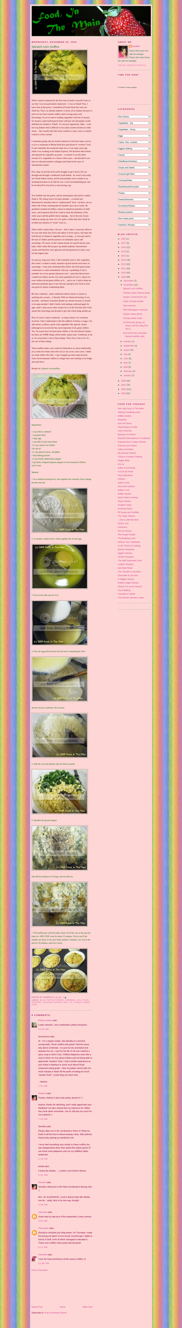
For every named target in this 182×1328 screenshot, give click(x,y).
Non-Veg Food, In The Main (131, 408)
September (129, 346)
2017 (123, 243)
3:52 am (43, 1221)
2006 (123, 389)
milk (66, 1002)
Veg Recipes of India (127, 427)
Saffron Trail (123, 490)
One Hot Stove (125, 423)
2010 (123, 272)
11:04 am (43, 1029)
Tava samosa (129, 305)
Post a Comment (39, 1270)
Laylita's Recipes (126, 564)
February (128, 371)
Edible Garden (124, 416)
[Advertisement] (46, 1288)
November (129, 285)
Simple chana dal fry (132, 314)
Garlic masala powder (133, 301)
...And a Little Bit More (128, 520)
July (126, 354)
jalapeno (37, 1002)
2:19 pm (43, 1159)
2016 (123, 247)
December (129, 280)
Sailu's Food (123, 482)
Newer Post (37, 1307)
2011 (123, 268)
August (127, 350)
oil (71, 1002)
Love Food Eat (125, 431)
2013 (123, 260)
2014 (123, 256)
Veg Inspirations (125, 475)
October (128, 341)
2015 (123, 251)
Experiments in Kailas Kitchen (132, 442)
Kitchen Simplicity (126, 549)
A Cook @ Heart (125, 471)
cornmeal (70, 1000)
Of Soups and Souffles (128, 512)
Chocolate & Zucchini (128, 575)
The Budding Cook (126, 538)
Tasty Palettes (124, 501)
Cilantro (121, 479)
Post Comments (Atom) (56, 1313)
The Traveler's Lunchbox (129, 571)
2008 (123, 381)
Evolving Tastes (125, 508)
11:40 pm (43, 1263)
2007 (123, 385)
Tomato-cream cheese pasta (136, 293)
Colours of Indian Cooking (130, 457)
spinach (78, 1002)
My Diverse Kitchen (127, 453)
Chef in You (123, 523)
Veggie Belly (124, 460)
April (125, 367)
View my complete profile (132, 65)
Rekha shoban (45, 1020)
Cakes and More (125, 449)
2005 (123, 393)
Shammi (42, 1093)
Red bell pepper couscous (135, 310)
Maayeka (122, 419)
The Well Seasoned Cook (130, 560)
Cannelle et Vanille (126, 594)
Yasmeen (42, 1254)
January (128, 375)
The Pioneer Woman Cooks (131, 597)
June (126, 358)
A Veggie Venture (126, 579)
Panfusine (122, 527)
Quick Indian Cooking (128, 497)
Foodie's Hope (124, 505)
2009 (123, 277)
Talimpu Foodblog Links (129, 412)
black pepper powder (52, 1000)
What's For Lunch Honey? (130, 586)
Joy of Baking (124, 590)
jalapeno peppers (52, 1002)
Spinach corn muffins (45, 46)
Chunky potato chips (132, 318)
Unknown (42, 1212)
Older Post (87, 1307)
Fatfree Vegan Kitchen (128, 583)
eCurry (121, 464)
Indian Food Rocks (126, 468)
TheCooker (43, 1228)
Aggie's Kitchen (125, 553)
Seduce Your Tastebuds (129, 542)
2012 (123, 264)
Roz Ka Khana (124, 531)
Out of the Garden (126, 486)
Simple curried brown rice (135, 297)
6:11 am (43, 1247)
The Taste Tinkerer (126, 516)
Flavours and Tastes (127, 445)
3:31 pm (43, 1175)
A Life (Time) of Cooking (129, 546)
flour (85, 1000)
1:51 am (43, 1086)
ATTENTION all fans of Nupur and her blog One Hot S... (135, 325)
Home (62, 1307)
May (126, 362)
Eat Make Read (125, 568)
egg (79, 1000)
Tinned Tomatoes (126, 557)
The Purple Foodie (126, 534)
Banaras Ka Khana (127, 434)
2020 (123, 239)
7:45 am (43, 1119)
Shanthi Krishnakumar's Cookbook (134, 438)
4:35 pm (43, 1205)
